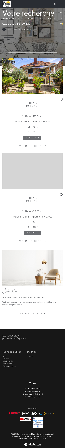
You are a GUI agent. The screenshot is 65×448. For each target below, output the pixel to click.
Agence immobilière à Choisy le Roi (16, 18)
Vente (34, 18)
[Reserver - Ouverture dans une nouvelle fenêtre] (38, 422)
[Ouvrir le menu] (61, 4)
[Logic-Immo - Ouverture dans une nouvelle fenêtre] (36, 414)
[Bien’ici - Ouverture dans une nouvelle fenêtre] (49, 414)
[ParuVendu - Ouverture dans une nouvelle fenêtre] (25, 419)
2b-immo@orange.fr (32, 391)
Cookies (43, 438)
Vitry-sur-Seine (8, 364)
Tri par (31, 46)
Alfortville (6, 359)
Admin (49, 436)
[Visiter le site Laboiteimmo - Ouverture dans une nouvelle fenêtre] (32, 443)
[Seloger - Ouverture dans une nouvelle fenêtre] (14, 413)
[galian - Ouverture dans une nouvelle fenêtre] (25, 413)
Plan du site (28, 436)
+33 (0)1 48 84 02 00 (32, 388)
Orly (4, 356)
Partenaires (23, 438)
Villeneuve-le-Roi (9, 366)
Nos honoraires (17, 436)
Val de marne (44, 18)
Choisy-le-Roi (8, 361)
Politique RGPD (34, 438)
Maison (9, 39)
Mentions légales (40, 436)
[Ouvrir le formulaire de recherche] (55, 4)
